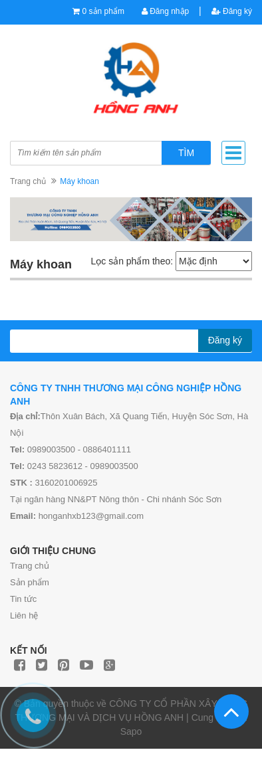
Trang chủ (28, 181)
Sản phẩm (29, 582)
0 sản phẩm (103, 11)
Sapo (131, 731)
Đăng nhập (165, 11)
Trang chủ (29, 566)
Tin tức (23, 599)
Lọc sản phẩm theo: (131, 261)
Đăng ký (231, 11)
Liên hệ (24, 615)
